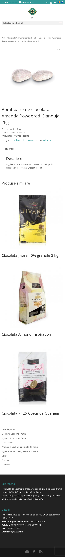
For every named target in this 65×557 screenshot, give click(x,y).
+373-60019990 (33, 525)
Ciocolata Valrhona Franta (19, 38)
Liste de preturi (9, 429)
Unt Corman (7, 442)
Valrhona (47, 140)
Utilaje (4, 455)
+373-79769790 (18, 525)
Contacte (6, 464)
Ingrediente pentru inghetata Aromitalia (20, 451)
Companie (6, 460)
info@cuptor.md (15, 531)
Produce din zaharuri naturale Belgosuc (20, 447)
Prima (4, 38)
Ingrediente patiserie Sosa (14, 438)
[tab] (32, 148)
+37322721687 (13, 528)
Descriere (10, 148)
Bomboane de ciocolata (41, 38)
